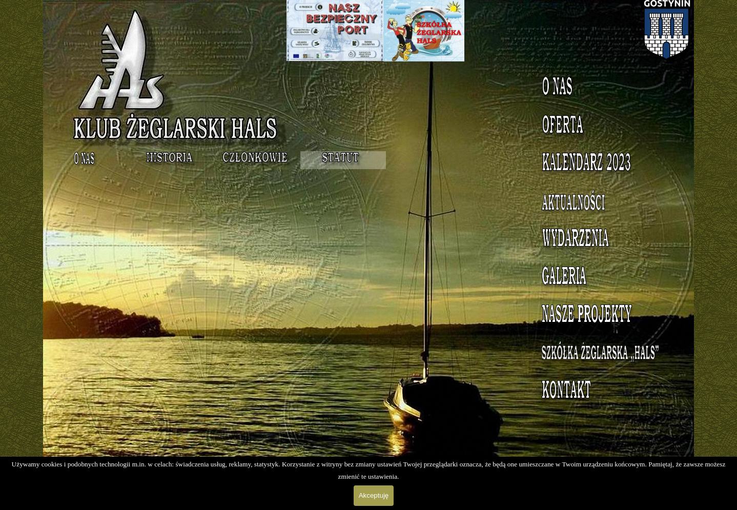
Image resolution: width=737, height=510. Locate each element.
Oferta (607, 126)
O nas (606, 88)
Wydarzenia (606, 240)
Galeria (607, 278)
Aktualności (606, 202)
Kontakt (607, 392)
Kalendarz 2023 (606, 164)
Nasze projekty (607, 316)
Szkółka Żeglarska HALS (607, 359)
